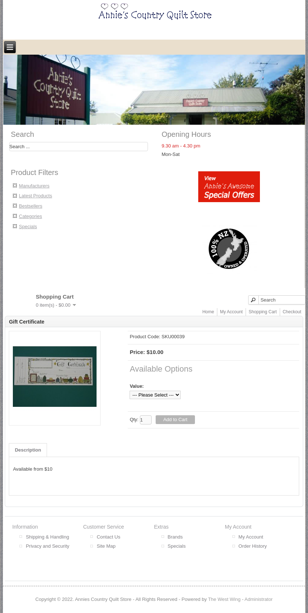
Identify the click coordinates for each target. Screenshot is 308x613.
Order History (253, 546)
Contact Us (108, 537)
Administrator (258, 599)
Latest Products (35, 195)
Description (28, 450)
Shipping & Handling (47, 537)
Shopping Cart (263, 311)
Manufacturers (34, 186)
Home (208, 311)
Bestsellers (31, 206)
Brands (175, 537)
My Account (231, 311)
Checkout (292, 311)
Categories (30, 216)
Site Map (106, 546)
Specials (28, 226)
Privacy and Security (47, 546)
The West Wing (224, 599)
